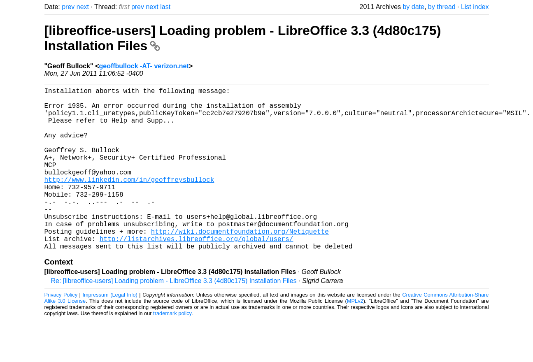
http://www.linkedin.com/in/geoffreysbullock (129, 200)
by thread (442, 6)
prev (68, 6)
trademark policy (172, 349)
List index (475, 6)
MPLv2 (355, 337)
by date (413, 6)
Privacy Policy (61, 331)
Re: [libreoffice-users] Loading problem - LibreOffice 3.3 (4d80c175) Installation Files (174, 316)
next (83, 6)
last (165, 6)
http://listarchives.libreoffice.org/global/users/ (196, 273)
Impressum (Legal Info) (109, 331)
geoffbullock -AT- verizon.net (144, 66)
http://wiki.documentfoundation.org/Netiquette (240, 264)
